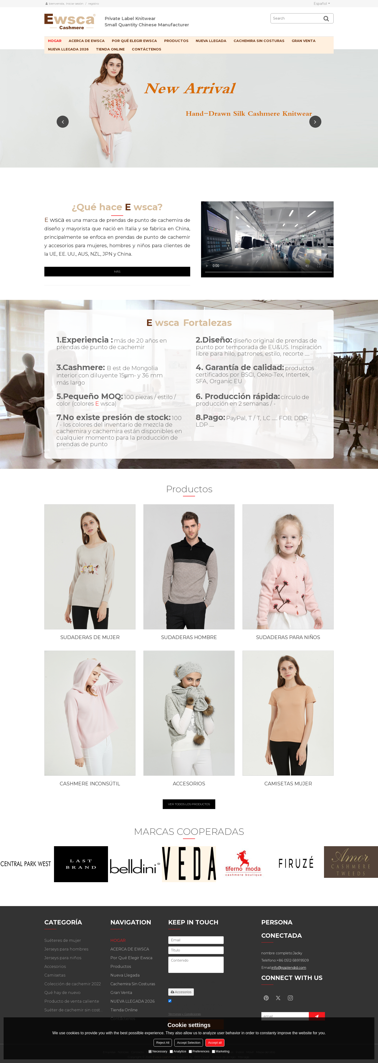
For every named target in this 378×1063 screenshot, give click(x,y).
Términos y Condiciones (184, 1014)
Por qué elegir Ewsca (134, 41)
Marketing (221, 1051)
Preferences (199, 1051)
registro (93, 3)
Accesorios (181, 992)
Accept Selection (188, 1042)
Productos (176, 41)
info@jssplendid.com (288, 967)
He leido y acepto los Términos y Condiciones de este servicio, (195, 1008)
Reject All (162, 1042)
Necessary (157, 1051)
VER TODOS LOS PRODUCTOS (189, 804)
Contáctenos (146, 49)
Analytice (178, 1051)
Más (117, 271)
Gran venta (304, 41)
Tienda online (110, 49)
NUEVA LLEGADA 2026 (68, 49)
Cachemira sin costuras (259, 41)
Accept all (215, 1042)
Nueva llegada (211, 41)
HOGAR (54, 41)
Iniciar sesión (74, 3)
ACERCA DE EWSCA (87, 41)
